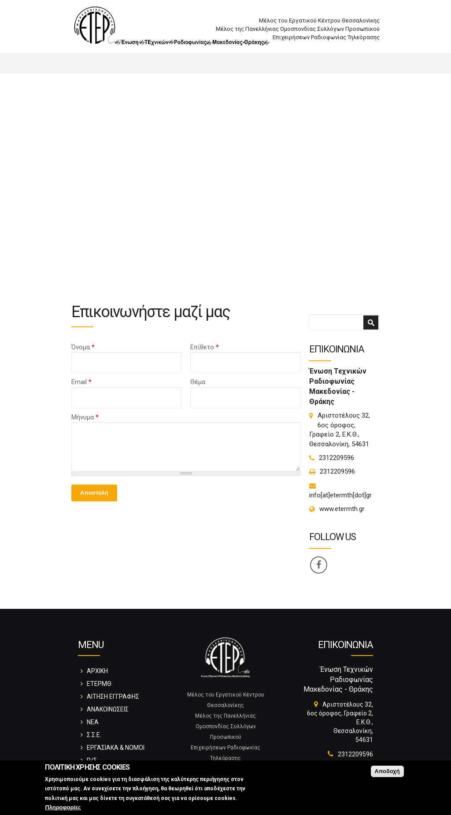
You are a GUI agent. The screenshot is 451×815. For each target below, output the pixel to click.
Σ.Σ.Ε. (94, 734)
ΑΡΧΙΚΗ (97, 670)
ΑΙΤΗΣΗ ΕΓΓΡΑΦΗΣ (113, 696)
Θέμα (197, 382)
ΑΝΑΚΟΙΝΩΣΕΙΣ (108, 709)
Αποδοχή (387, 771)
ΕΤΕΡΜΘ (99, 683)
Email (81, 382)
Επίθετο (204, 347)
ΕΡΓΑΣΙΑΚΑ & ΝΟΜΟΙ (115, 747)
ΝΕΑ (93, 722)
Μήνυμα (85, 417)
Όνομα (83, 347)
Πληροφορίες (63, 807)
